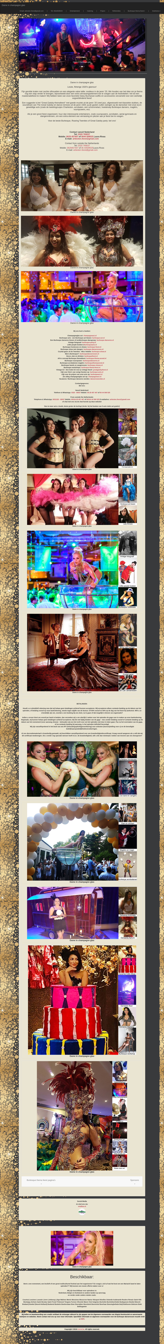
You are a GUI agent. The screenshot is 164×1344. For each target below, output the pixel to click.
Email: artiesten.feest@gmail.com (32, 11)
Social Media (82, 1201)
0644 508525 (87, 136)
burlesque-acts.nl (96, 372)
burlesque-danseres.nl (105, 340)
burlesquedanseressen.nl (89, 354)
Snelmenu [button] (156, 11)
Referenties (116, 11)
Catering (90, 11)
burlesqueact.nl (96, 374)
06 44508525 (87, 148)
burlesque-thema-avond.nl (96, 358)
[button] (41, 1181)
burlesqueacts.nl (90, 345)
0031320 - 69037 (59, 399)
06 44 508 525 (105, 392)
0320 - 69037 (76, 392)
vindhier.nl (82, 1206)
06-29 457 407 (92, 392)
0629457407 (72, 148)
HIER (82, 1319)
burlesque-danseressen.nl (93, 349)
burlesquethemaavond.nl (94, 363)
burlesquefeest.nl (91, 356)
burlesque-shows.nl (95, 365)
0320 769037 (84, 134)
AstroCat (81, 1329)
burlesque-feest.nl (94, 347)
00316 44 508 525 (93, 399)
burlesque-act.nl (98, 338)
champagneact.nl (89, 336)
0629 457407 (72, 136)
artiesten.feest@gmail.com (86, 139)
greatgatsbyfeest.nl (100, 370)
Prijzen (102, 11)
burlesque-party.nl (89, 342)
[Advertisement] (82, 1338)
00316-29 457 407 (77, 399)
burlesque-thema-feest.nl (90, 367)
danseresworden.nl (97, 379)
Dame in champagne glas (13, 5)
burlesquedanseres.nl (91, 361)
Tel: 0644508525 (57, 11)
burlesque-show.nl (99, 351)
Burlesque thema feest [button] (136, 11)
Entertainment (75, 11)
